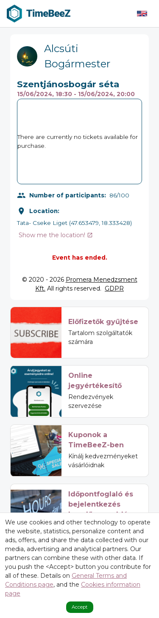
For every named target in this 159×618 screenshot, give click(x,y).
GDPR (114, 288)
